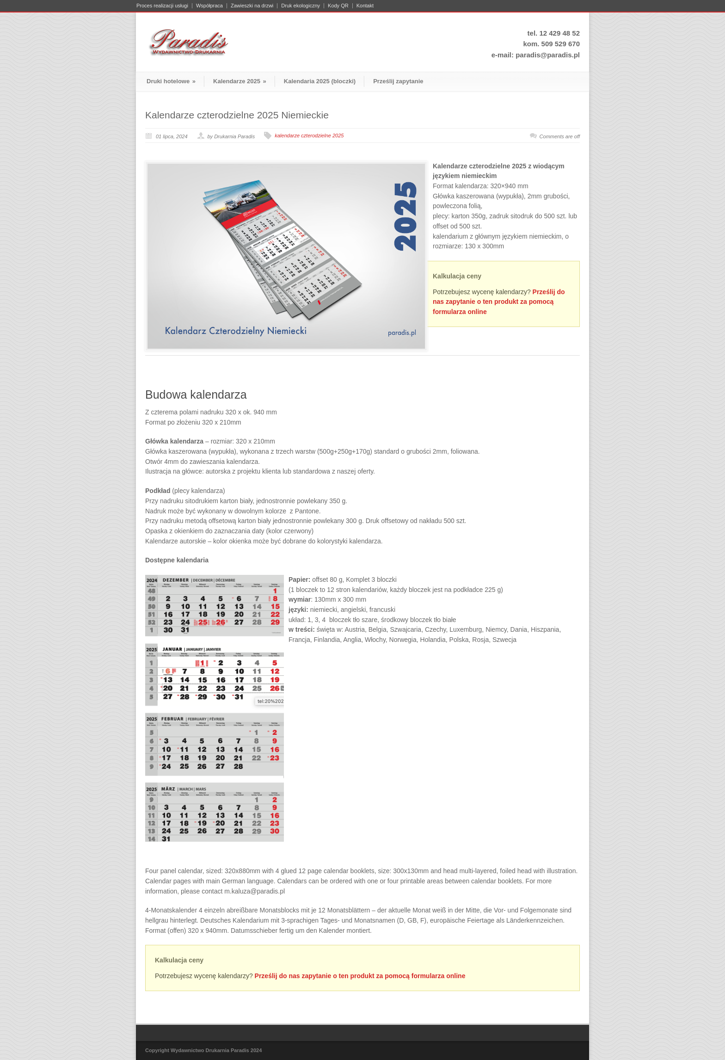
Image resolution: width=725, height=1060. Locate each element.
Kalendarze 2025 (239, 81)
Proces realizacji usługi (162, 5)
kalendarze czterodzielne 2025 (309, 135)
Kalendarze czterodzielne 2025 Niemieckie (237, 115)
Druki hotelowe (171, 81)
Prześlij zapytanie (398, 81)
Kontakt (365, 5)
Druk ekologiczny (300, 5)
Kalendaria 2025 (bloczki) (320, 81)
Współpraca (209, 5)
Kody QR (338, 5)
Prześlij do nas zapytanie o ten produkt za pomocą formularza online (499, 301)
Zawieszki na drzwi (252, 5)
